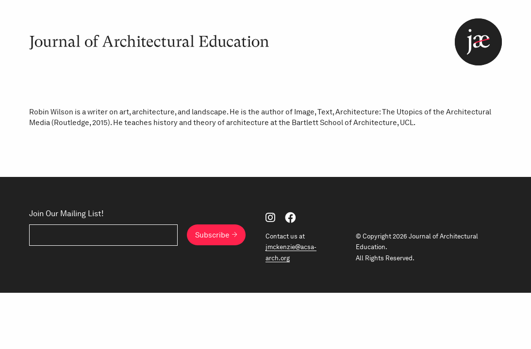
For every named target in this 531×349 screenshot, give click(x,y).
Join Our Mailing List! (66, 214)
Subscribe (212, 234)
